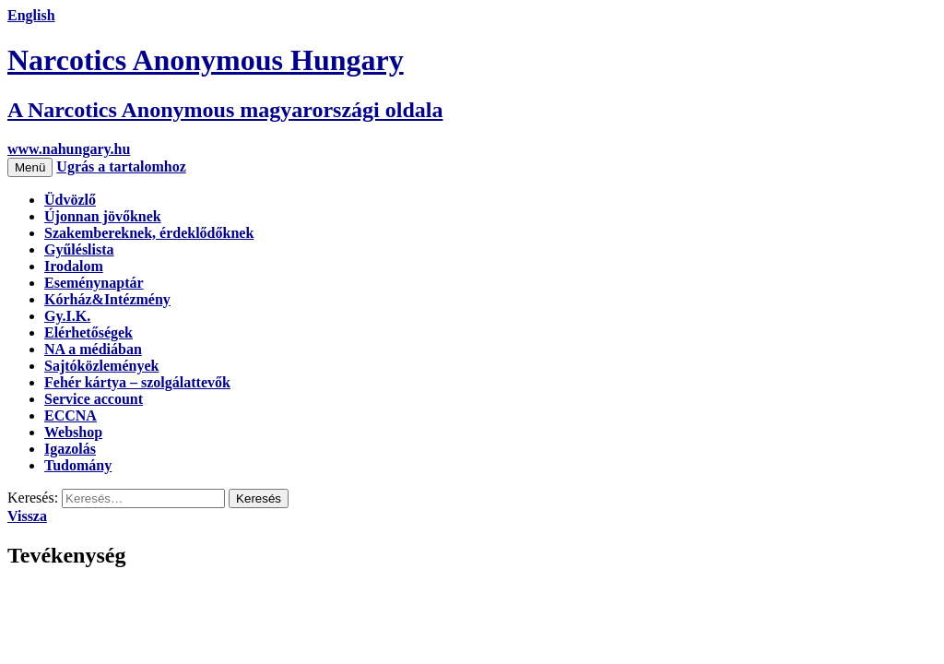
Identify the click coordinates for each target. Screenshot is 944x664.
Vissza (27, 516)
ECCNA (70, 415)
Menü (30, 167)
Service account (93, 399)
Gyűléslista (79, 249)
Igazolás (70, 448)
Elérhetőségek (88, 332)
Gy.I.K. (67, 316)
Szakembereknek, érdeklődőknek (149, 233)
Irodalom (73, 266)
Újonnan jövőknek (102, 216)
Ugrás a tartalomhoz (120, 166)
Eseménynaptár (94, 282)
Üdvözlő (70, 200)
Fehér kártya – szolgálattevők (137, 382)
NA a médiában (93, 349)
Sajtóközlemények (101, 366)
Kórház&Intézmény (107, 299)
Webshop (73, 432)
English (31, 15)
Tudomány (78, 465)
